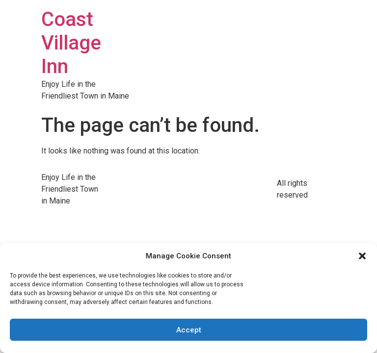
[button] (362, 256)
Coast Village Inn (71, 43)
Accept (188, 330)
